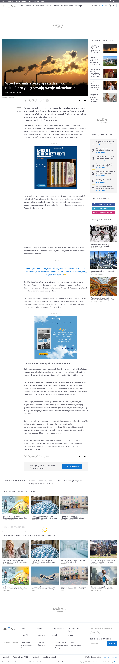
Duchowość (41, 642)
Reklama (42, 662)
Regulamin (11, 662)
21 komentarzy (100, 145)
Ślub (22, 648)
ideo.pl (115, 662)
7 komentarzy (100, 160)
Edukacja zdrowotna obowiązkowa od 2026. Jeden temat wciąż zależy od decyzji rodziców (73, 588)
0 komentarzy (100, 152)
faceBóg (36, 1)
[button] (109, 5)
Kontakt (29, 662)
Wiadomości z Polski (16, 92)
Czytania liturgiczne (60, 642)
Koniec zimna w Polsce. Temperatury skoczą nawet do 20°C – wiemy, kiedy (14, 518)
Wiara (48, 6)
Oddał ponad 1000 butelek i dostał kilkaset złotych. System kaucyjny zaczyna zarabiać (44, 518)
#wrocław (32, 481)
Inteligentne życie (73, 629)
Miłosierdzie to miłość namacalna (103, 180)
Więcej (78, 6)
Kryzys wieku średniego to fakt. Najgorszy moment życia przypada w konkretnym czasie (96, 98)
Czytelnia (41, 635)
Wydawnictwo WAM (20, 657)
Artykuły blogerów (26, 645)
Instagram (116, 1)
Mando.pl (35, 657)
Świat (6, 92)
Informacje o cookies (51, 662)
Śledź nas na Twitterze (102, 208)
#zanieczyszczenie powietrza (50, 481)
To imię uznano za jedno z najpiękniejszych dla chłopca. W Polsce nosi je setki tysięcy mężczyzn (95, 87)
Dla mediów (36, 662)
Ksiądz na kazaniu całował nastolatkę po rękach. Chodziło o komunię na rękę (96, 73)
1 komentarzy (100, 167)
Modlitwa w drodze (20, 1)
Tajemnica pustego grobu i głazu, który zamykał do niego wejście (105, 165)
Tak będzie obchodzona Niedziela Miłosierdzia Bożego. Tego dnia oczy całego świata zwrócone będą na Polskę (96, 63)
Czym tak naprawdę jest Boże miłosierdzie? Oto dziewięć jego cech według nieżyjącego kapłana (96, 51)
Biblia (3, 1)
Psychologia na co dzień (61, 645)
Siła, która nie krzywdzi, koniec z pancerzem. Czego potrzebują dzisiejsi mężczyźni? (103, 588)
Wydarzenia (25, 6)
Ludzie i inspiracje (8, 563)
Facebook (110, 1)
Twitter (113, 1)
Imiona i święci (42, 648)
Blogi (30, 1)
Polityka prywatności (20, 662)
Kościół (24, 635)
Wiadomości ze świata (97, 274)
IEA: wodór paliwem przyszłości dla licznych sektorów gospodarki (103, 273)
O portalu (4, 662)
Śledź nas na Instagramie (103, 212)
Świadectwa (41, 645)
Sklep (42, 1)
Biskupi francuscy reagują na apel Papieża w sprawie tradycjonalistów (105, 173)
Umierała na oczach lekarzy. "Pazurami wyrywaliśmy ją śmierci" (73, 561)
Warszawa (95, 5)
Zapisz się (112, 644)
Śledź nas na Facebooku (102, 204)
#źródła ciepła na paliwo (73, 481)
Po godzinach (67, 6)
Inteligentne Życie (96, 590)
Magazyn (10, 1)
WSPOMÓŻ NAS (110, 657)
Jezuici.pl (5, 657)
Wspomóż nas (72, 466)
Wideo (56, 6)
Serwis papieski (25, 642)
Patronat (60, 662)
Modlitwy (57, 648)
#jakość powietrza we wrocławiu (41, 484)
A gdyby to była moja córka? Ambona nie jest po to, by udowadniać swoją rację (105, 143)
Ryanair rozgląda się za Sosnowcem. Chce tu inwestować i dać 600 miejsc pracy (43, 588)
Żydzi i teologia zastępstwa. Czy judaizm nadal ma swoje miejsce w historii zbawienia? (105, 158)
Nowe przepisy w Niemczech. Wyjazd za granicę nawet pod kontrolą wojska (103, 561)
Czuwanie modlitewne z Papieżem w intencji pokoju (105, 187)
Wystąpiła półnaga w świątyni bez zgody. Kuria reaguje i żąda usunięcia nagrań (104, 151)
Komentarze (38, 6)
